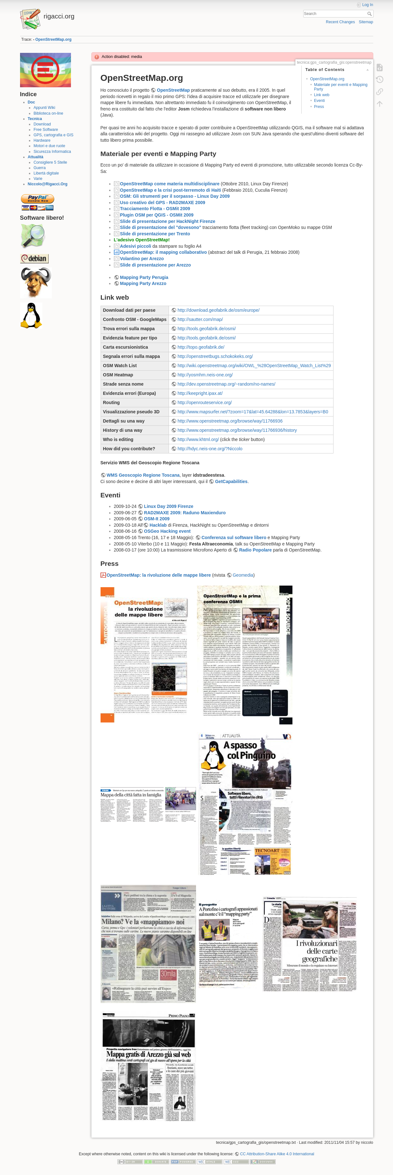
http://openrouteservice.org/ (205, 402)
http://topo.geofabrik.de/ (201, 347)
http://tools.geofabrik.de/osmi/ (207, 328)
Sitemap (366, 22)
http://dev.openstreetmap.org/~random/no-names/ (227, 384)
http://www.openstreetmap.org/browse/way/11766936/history (237, 430)
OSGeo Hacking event (167, 531)
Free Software (45, 129)
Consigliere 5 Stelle (50, 162)
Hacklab (158, 525)
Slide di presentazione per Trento (155, 233)
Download (42, 124)
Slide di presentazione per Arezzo (155, 264)
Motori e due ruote (49, 146)
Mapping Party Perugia (144, 277)
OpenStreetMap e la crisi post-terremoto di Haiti (170, 190)
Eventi (319, 100)
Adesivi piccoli (135, 246)
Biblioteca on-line (48, 113)
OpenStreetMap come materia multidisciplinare (170, 183)
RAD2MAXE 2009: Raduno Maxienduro (185, 512)
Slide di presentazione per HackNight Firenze (167, 221)
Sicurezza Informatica (52, 151)
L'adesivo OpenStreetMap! (142, 239)
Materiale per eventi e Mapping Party (341, 86)
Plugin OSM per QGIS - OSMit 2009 (156, 214)
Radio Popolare (255, 549)
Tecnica (35, 119)
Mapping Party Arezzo (143, 283)
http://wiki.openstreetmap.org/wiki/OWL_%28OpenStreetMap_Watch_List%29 (254, 365)
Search (370, 13)
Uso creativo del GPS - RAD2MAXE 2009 (162, 202)
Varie (37, 178)
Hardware (41, 140)
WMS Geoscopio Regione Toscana (143, 475)
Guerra (39, 168)
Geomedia (243, 575)
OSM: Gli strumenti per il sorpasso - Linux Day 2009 (175, 196)
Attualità (35, 157)
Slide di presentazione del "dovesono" (160, 227)
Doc (31, 102)
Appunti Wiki (44, 107)
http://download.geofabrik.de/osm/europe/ (219, 310)
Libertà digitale (46, 173)
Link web (321, 95)
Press (319, 106)
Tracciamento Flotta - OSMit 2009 (155, 208)
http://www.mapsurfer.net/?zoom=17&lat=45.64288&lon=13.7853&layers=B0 (253, 411)
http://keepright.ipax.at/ (200, 393)
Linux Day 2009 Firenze (168, 506)
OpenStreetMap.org (53, 39)
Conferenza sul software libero (233, 537)
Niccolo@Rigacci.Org (47, 184)
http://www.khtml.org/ (198, 439)
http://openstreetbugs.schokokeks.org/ (215, 356)
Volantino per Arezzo (142, 258)
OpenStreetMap (173, 90)
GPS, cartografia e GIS (53, 135)
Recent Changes (340, 22)
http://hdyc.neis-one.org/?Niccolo (210, 448)
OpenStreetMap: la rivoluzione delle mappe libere (159, 575)
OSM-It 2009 (157, 518)
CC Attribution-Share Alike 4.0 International (277, 1154)
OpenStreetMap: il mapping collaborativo (163, 252)
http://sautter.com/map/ (200, 319)
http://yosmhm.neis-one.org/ (205, 374)
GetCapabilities (231, 481)
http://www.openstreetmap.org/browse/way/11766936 (230, 421)
